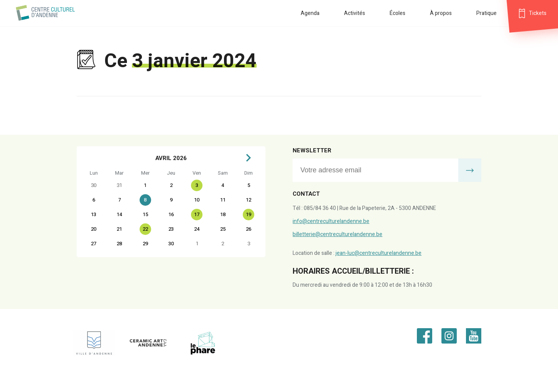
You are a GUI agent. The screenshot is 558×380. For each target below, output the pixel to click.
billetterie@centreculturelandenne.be (337, 234)
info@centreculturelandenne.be (331, 221)
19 (248, 214)
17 (196, 214)
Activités (354, 13)
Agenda (310, 13)
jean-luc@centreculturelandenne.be (378, 253)
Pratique (486, 13)
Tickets (537, 13)
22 (145, 229)
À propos (441, 13)
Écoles (397, 13)
